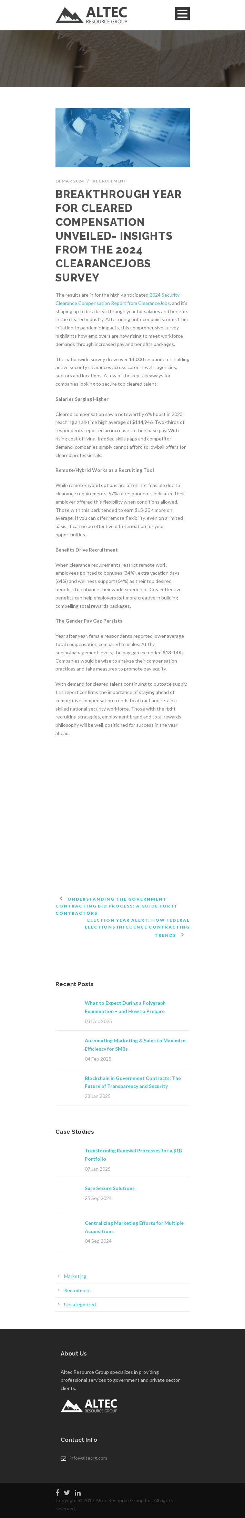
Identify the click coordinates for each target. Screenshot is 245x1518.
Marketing (75, 1276)
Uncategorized (80, 1304)
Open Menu (182, 13)
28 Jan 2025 (98, 1096)
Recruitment (110, 180)
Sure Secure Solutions (110, 1188)
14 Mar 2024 (69, 180)
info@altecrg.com (88, 1458)
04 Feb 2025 (98, 1059)
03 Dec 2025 (98, 1021)
